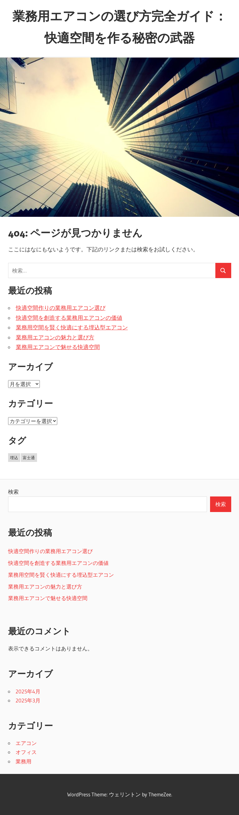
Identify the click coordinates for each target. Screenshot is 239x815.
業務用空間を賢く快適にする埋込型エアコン (72, 327)
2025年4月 (28, 691)
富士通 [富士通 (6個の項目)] (29, 457)
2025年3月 (28, 700)
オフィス (26, 752)
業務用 (23, 761)
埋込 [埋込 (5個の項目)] (14, 457)
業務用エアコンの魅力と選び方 (55, 337)
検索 (13, 491)
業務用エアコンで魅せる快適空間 (58, 347)
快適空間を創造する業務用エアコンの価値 (69, 317)
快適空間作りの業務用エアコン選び (60, 308)
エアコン (26, 743)
